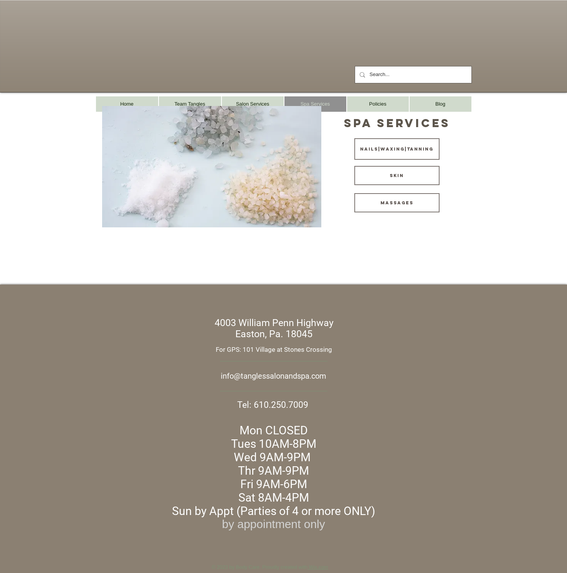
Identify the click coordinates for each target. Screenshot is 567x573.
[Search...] (412, 74)
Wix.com (317, 567)
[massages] (397, 202)
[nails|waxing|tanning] (397, 149)
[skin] (397, 175)
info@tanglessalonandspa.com (273, 376)
